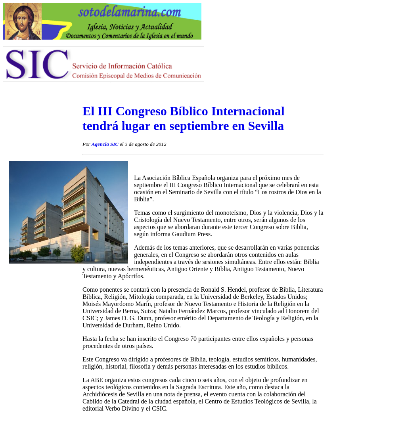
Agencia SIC (105, 144)
